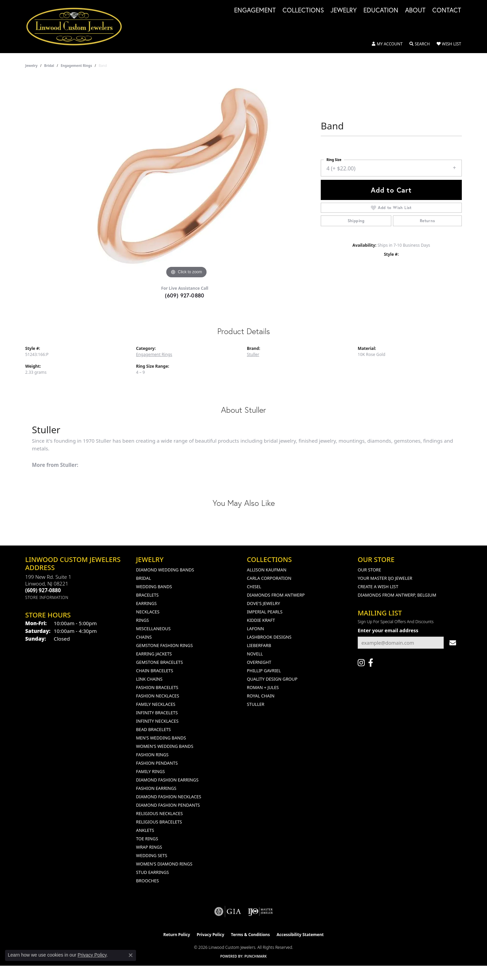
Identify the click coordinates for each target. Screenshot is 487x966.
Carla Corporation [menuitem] (269, 578)
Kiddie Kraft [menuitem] (261, 620)
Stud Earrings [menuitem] (152, 872)
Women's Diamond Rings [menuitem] (164, 864)
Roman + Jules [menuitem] (263, 687)
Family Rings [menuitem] (150, 771)
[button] (387, 44)
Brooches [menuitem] (147, 881)
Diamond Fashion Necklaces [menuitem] (168, 797)
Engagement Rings (76, 65)
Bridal (49, 65)
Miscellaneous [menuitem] (153, 629)
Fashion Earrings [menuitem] (156, 788)
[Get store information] (47, 597)
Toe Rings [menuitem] (147, 839)
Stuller (253, 354)
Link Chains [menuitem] (149, 679)
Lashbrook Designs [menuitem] (269, 637)
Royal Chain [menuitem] (260, 696)
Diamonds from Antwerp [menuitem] (276, 595)
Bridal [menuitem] (143, 578)
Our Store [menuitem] (369, 570)
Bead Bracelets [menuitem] (153, 729)
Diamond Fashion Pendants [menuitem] (168, 805)
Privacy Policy (210, 934)
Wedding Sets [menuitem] (151, 855)
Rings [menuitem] (142, 620)
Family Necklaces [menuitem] (155, 704)
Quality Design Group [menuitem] (272, 679)
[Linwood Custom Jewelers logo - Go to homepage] (78, 26)
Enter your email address (388, 630)
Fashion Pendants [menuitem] (157, 763)
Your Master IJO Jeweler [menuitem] (385, 578)
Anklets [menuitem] (145, 830)
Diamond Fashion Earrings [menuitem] (167, 780)
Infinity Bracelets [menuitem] (157, 713)
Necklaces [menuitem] (148, 612)
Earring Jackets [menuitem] (154, 654)
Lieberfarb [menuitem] (259, 645)
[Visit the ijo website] (260, 911)
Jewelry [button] (343, 10)
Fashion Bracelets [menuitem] (157, 687)
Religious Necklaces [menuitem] (159, 813)
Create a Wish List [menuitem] (378, 586)
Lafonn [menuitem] (255, 629)
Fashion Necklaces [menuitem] (157, 696)
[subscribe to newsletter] (453, 643)
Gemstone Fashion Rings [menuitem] (164, 645)
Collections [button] (303, 10)
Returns (427, 220)
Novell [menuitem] (255, 654)
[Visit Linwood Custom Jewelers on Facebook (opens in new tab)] (370, 663)
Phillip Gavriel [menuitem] (264, 671)
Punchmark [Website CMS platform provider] (256, 956)
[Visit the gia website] (227, 911)
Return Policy (176, 934)
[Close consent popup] (131, 955)
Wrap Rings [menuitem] (149, 847)
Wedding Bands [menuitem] (154, 586)
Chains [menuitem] (144, 637)
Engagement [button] (255, 10)
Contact (446, 10)
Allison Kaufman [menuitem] (266, 570)
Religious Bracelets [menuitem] (159, 822)
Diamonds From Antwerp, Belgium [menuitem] (397, 595)
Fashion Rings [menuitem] (152, 755)
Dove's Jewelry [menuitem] (263, 603)
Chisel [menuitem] (254, 586)
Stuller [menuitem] (255, 704)
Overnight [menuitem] (259, 662)
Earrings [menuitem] (146, 603)
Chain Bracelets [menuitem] (154, 671)
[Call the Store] (43, 590)
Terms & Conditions (250, 934)
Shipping (356, 220)
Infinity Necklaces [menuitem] (157, 721)
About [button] (415, 10)
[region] (186, 179)
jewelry (31, 65)
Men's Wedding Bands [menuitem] (161, 738)
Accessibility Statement (299, 934)
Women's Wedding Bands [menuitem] (164, 746)
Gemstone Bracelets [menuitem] (159, 662)
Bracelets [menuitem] (147, 595)
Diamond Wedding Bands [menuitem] (165, 570)
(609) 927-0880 (185, 295)
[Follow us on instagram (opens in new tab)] (361, 663)
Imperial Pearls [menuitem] (264, 612)
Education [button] (380, 10)
